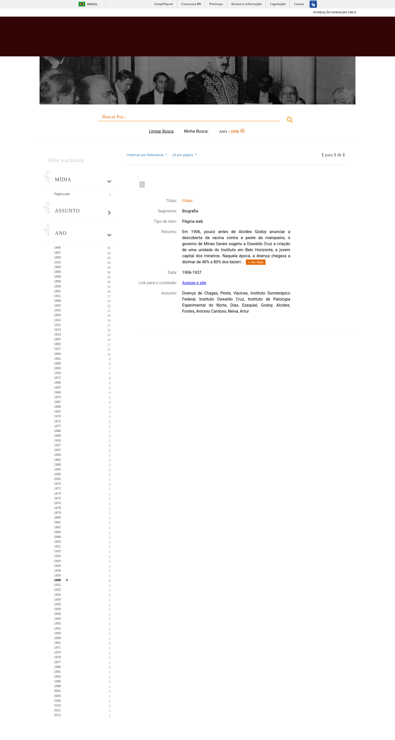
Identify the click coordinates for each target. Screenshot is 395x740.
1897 (57, 339)
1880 (57, 517)
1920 (57, 541)
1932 (57, 589)
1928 (57, 570)
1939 (57, 614)
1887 (57, 402)
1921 (57, 546)
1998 (57, 686)
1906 (57, 247)
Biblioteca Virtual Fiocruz (170, 39)
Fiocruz (51, 12)
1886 (57, 537)
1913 (57, 329)
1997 (57, 387)
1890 (57, 363)
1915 (57, 310)
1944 (57, 618)
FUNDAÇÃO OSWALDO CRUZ (334, 12)
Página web (62, 194)
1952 (57, 628)
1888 (57, 431)
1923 (57, 551)
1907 (57, 252)
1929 (57, 575)
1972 (57, 378)
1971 (57, 647)
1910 (57, 262)
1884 (57, 532)
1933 (57, 595)
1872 (57, 421)
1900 (57, 257)
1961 (57, 643)
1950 (57, 623)
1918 (57, 373)
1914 (57, 320)
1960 (57, 455)
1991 (57, 672)
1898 (57, 301)
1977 (57, 662)
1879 (57, 512)
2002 (57, 479)
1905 (57, 272)
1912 (57, 325)
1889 (57, 435)
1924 (57, 556)
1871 (57, 488)
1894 (57, 354)
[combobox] (197, 120)
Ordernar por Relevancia (147, 155)
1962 (57, 460)
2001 (57, 691)
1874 (57, 493)
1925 (57, 561)
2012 (57, 715)
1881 (57, 522)
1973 (57, 416)
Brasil (92, 4)
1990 (57, 667)
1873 (57, 397)
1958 (57, 638)
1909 (57, 286)
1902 (57, 305)
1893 (57, 368)
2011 (57, 710)
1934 (57, 599)
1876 (57, 503)
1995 (57, 474)
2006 (57, 700)
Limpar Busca (161, 131)
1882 (57, 527)
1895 (57, 382)
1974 (57, 652)
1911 (57, 296)
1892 (57, 344)
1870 (57, 484)
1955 (57, 633)
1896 (57, 407)
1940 (57, 392)
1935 (57, 604)
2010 (57, 705)
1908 (57, 281)
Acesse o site (194, 282)
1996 (57, 681)
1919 (57, 440)
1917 (57, 349)
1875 (57, 498)
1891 (57, 358)
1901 (57, 291)
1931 (57, 585)
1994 (57, 469)
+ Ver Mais (256, 262)
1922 (57, 411)
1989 (57, 464)
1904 (57, 267)
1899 (57, 276)
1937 (57, 450)
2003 (57, 696)
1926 (57, 566)
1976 (57, 657)
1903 (57, 315)
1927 (57, 445)
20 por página (185, 155)
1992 (57, 676)
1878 (57, 508)
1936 (57, 609)
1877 (57, 426)
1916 (57, 334)
